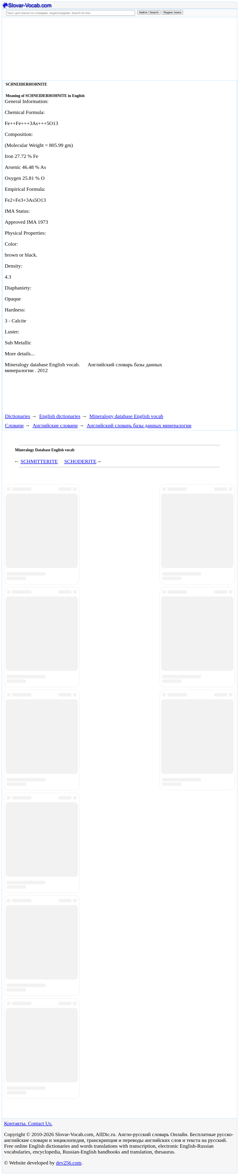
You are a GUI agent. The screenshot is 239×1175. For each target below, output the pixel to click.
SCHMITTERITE (39, 461)
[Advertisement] (119, 48)
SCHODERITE (80, 461)
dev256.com (68, 1163)
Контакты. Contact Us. (28, 1123)
